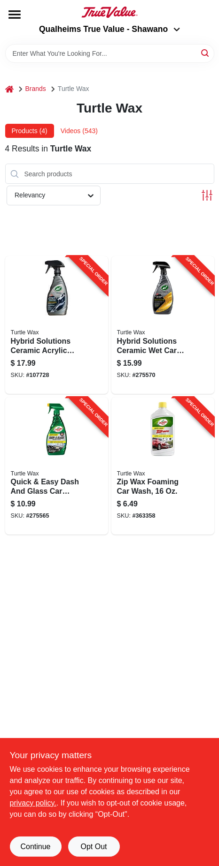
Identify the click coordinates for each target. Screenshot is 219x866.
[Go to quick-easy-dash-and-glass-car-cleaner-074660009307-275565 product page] (56, 466)
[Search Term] (109, 53)
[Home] (9, 89)
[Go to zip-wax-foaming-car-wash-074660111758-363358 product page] (162, 466)
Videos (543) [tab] (79, 131)
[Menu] (14, 14)
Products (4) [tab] (29, 131)
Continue (35, 847)
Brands (35, 88)
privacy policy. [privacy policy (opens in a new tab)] (33, 803)
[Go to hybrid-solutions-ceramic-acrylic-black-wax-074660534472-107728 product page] (56, 325)
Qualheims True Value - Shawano (109, 29)
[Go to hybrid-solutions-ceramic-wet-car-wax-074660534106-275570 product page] (162, 325)
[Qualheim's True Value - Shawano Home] (109, 12)
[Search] (205, 52)
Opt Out (93, 847)
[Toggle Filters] (207, 195)
